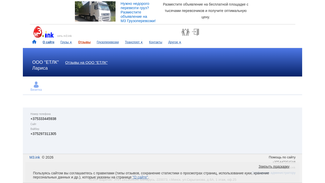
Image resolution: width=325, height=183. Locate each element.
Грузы (66, 42)
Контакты (155, 42)
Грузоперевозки (108, 42)
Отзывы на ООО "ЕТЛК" (86, 62)
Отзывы (84, 42)
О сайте (48, 42)
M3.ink (34, 157)
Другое (174, 42)
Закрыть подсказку (273, 166)
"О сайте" (140, 177)
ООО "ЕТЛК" (45, 62)
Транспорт (134, 42)
